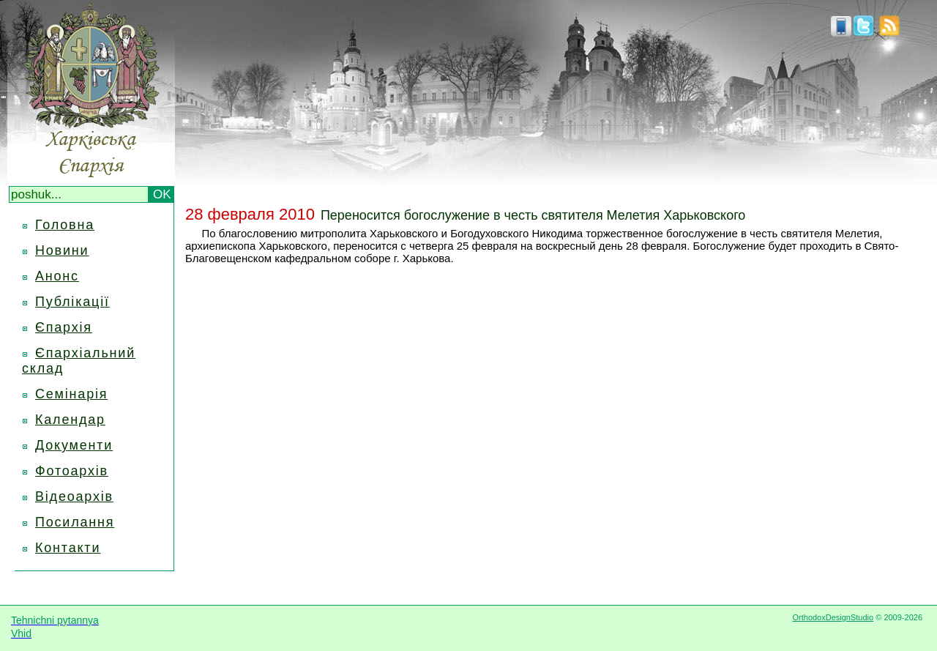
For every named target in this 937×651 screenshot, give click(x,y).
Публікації (72, 301)
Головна (64, 224)
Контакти (67, 547)
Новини (62, 250)
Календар (70, 419)
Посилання (74, 522)
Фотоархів (71, 471)
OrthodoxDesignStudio (832, 617)
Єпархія (63, 327)
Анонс (57, 276)
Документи (74, 445)
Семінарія (71, 394)
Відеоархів (74, 496)
